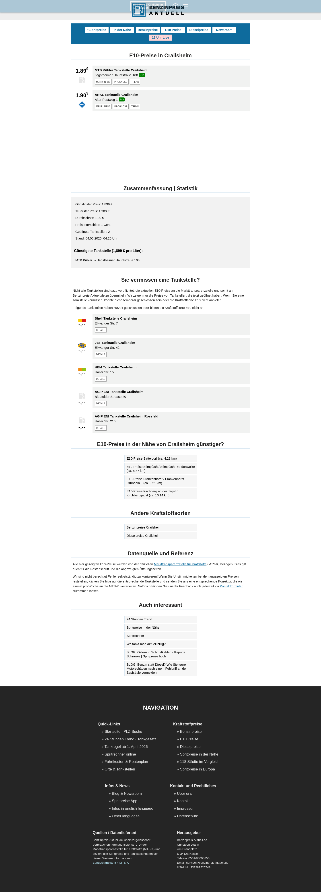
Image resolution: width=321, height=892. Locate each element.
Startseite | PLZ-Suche (123, 732)
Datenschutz (187, 816)
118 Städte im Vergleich (200, 762)
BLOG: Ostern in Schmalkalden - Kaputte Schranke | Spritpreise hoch (156, 654)
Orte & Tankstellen (120, 769)
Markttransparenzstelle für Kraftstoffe (180, 564)
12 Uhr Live (160, 37)
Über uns (184, 794)
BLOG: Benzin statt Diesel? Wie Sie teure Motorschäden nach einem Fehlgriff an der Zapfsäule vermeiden (157, 668)
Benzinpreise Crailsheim (144, 527)
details (100, 330)
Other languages (126, 816)
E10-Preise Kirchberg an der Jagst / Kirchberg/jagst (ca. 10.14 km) (152, 493)
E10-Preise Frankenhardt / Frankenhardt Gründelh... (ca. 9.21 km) (155, 481)
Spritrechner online (120, 754)
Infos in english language (132, 809)
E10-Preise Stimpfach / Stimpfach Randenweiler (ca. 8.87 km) (161, 469)
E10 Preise (173, 30)
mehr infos (103, 81)
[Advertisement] (160, 146)
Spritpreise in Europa (197, 769)
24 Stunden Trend (139, 619)
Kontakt (183, 801)
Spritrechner (135, 636)
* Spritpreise (96, 30)
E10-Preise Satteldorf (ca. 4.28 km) (152, 458)
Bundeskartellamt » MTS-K (111, 862)
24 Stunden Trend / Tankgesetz (130, 739)
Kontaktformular (231, 586)
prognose (120, 81)
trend (135, 81)
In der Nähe (122, 30)
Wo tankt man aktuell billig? (146, 644)
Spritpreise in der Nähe (143, 627)
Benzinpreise (148, 30)
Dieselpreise (198, 30)
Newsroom (224, 30)
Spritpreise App (124, 801)
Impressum (186, 809)
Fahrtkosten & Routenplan (126, 762)
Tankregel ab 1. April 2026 (126, 747)
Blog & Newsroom (127, 794)
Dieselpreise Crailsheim (143, 535)
